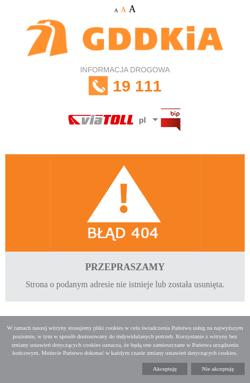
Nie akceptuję (218, 368)
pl (142, 119)
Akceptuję (165, 368)
